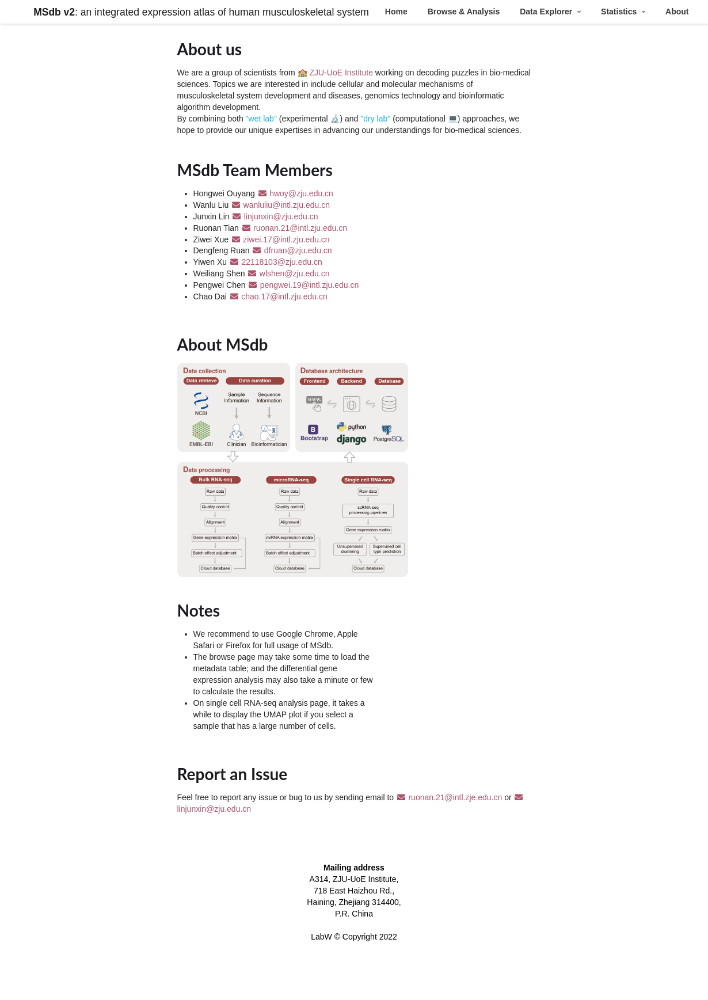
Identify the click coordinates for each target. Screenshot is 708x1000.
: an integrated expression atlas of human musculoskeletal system (201, 12)
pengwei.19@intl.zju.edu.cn (303, 285)
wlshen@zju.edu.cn (288, 273)
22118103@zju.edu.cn (275, 262)
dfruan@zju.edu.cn (292, 250)
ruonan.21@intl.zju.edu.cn (294, 228)
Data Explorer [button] (547, 11)
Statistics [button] (620, 11)
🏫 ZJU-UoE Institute (336, 72)
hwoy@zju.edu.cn (295, 193)
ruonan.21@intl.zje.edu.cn (450, 797)
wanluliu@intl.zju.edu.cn (280, 205)
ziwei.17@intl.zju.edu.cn (280, 239)
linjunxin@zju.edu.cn (274, 216)
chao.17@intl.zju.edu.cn (278, 296)
